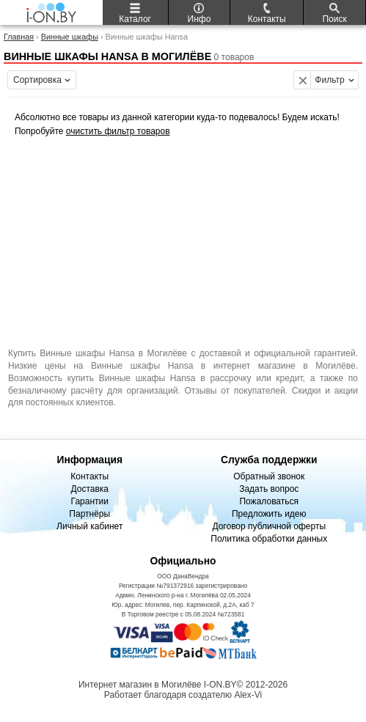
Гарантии (90, 501)
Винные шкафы (69, 36)
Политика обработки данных (269, 539)
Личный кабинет (89, 526)
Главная (19, 36)
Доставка (89, 489)
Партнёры (89, 514)
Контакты (89, 476)
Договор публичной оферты (269, 526)
